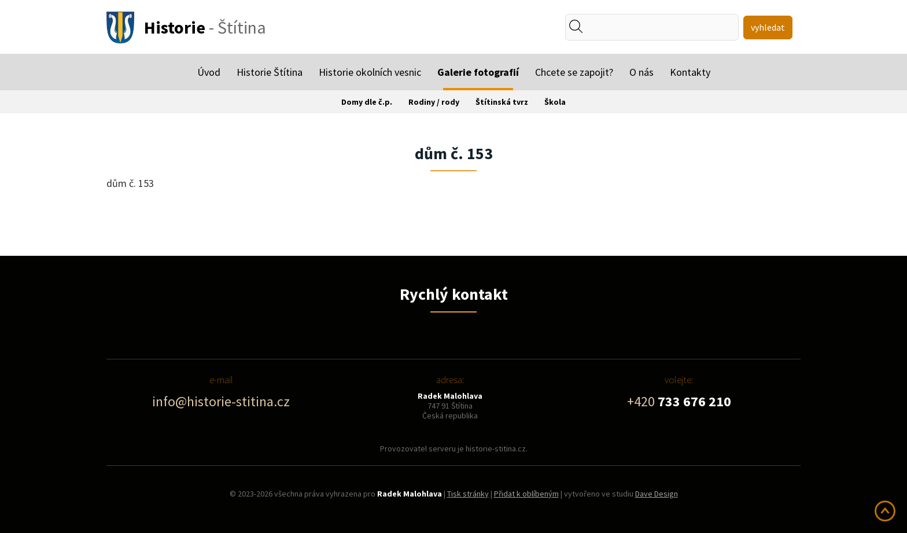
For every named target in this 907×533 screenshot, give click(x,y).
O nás (641, 72)
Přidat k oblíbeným (526, 493)
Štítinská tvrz (501, 102)
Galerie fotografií (478, 72)
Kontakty (690, 72)
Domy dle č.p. (366, 102)
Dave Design (656, 493)
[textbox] (618, 27)
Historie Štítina (270, 72)
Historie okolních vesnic (370, 72)
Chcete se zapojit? (574, 72)
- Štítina (205, 27)
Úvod (208, 72)
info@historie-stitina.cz (221, 401)
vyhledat (768, 27)
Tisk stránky (468, 493)
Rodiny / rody (433, 102)
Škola (555, 102)
